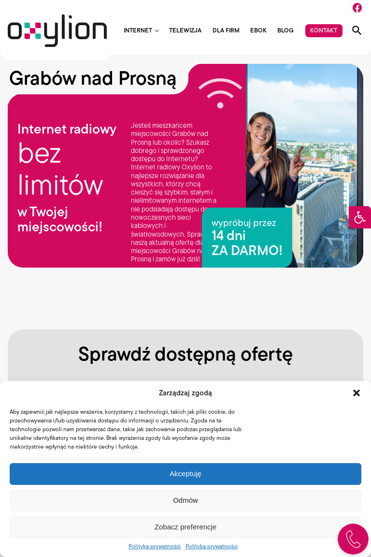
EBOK (258, 31)
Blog (285, 31)
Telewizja (185, 31)
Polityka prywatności (154, 546)
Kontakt (323, 30)
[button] (360, 217)
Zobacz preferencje (185, 527)
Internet (138, 31)
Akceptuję (185, 473)
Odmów (185, 500)
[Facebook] (357, 8)
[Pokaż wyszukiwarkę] (357, 30)
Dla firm (226, 31)
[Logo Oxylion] (57, 31)
